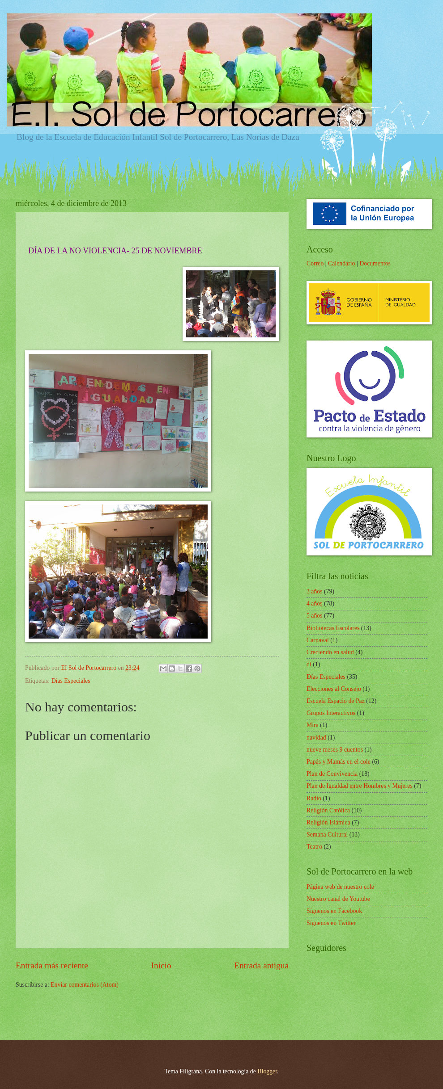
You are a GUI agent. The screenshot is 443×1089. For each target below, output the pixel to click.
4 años (315, 603)
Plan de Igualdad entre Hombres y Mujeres (360, 785)
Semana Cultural (327, 834)
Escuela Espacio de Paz (336, 701)
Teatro (314, 846)
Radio (314, 798)
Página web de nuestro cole (340, 886)
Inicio (161, 965)
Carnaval (318, 640)
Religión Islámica (328, 822)
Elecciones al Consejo (334, 688)
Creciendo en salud (330, 652)
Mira (313, 725)
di (309, 664)
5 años (315, 615)
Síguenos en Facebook (334, 911)
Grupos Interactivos (331, 713)
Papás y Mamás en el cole (339, 761)
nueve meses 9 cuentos (335, 749)
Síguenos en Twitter (331, 923)
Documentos (375, 263)
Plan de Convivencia (332, 773)
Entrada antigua (261, 965)
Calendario (341, 263)
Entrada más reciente (52, 965)
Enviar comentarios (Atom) (85, 984)
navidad (316, 737)
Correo (315, 263)
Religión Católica (328, 810)
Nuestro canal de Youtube (338, 899)
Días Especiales (70, 680)
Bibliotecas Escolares (333, 628)
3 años (315, 591)
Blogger (267, 1071)
